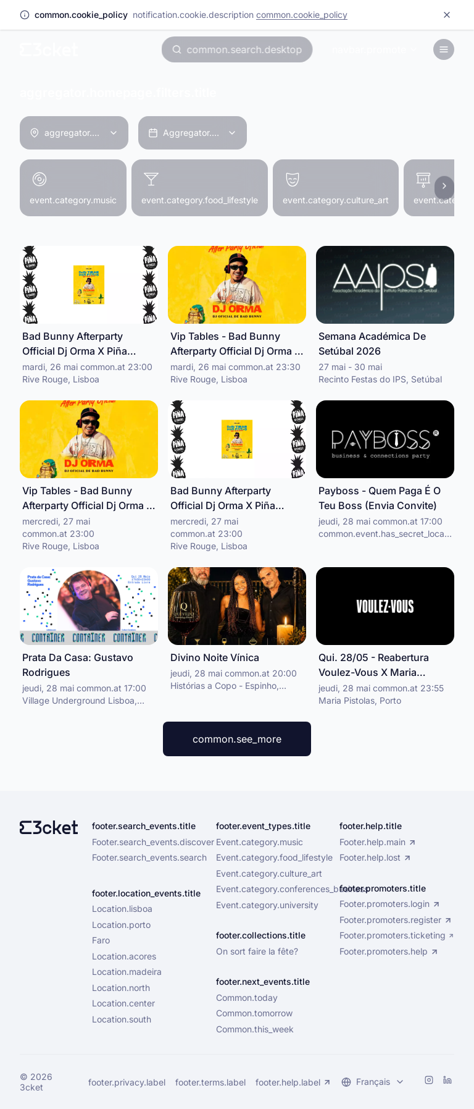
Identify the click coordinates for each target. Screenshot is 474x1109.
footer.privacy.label (126, 1082)
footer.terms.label (210, 1082)
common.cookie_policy (301, 14)
